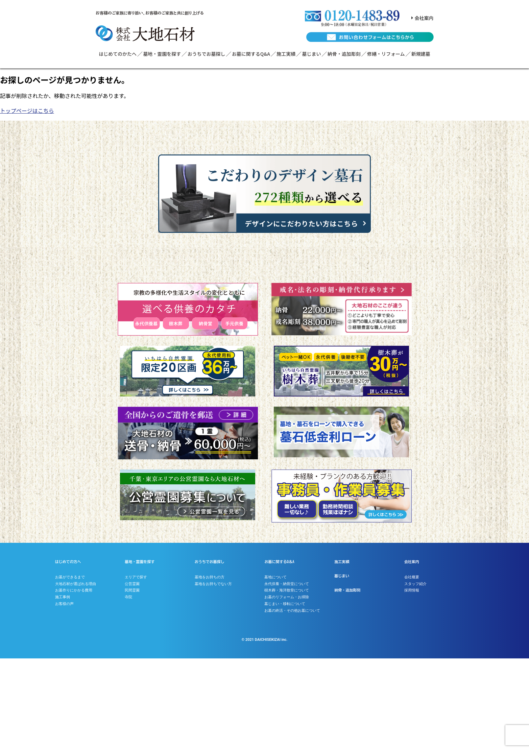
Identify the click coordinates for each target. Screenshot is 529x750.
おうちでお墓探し (206, 53)
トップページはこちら (27, 110)
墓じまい (311, 53)
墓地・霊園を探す (162, 53)
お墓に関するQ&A (251, 53)
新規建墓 (420, 53)
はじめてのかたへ (118, 53)
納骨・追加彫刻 (344, 53)
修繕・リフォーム (386, 53)
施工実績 (285, 53)
